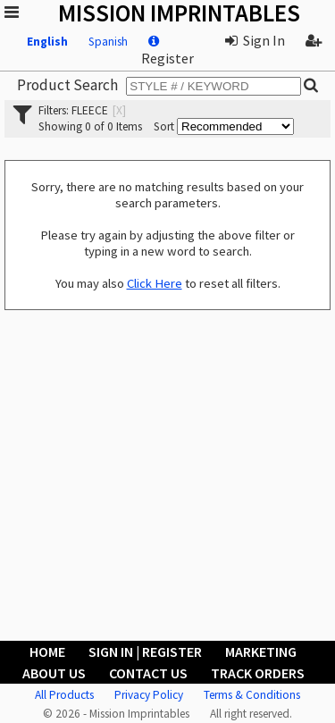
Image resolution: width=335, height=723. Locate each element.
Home (47, 651)
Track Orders (258, 673)
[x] (119, 110)
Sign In (255, 40)
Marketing (261, 651)
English (47, 41)
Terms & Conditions (252, 694)
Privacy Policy (148, 694)
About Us (54, 673)
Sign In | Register (145, 651)
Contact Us (148, 673)
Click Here (154, 283)
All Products (64, 694)
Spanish (108, 41)
